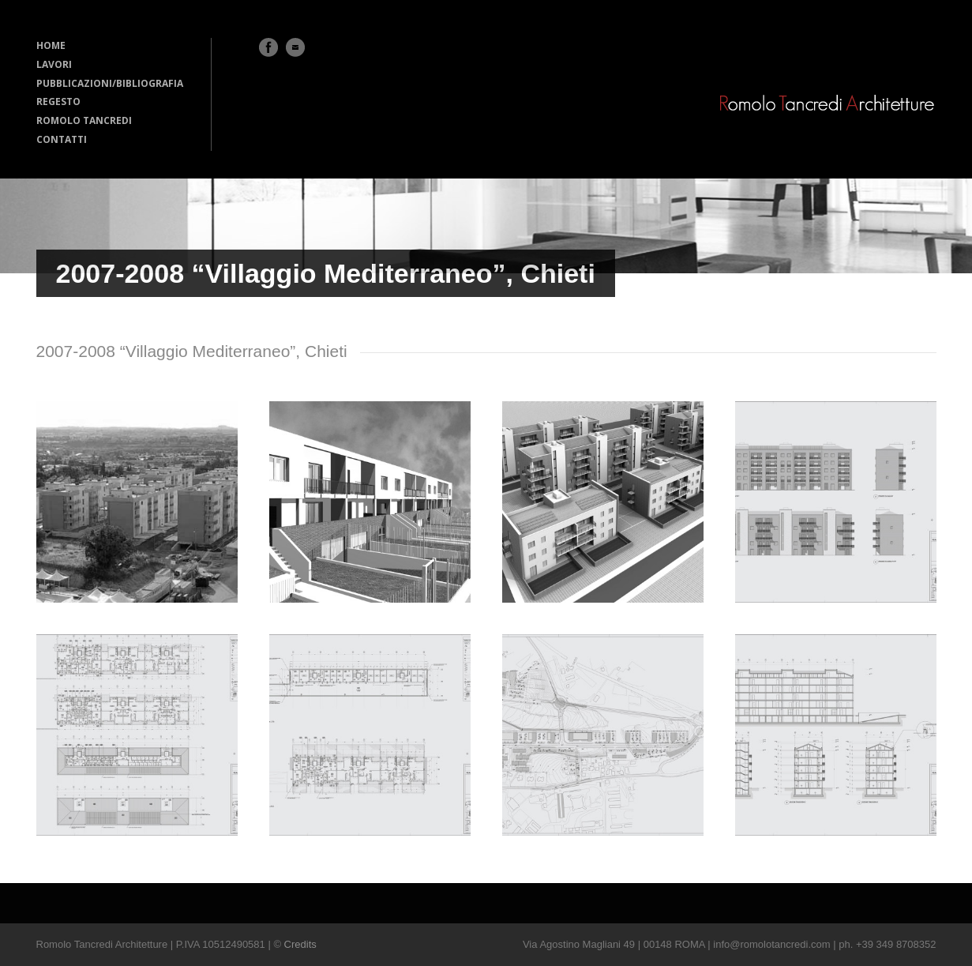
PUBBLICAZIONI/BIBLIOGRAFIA (109, 83)
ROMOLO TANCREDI (84, 120)
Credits (300, 944)
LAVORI (54, 64)
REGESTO (58, 101)
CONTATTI (61, 139)
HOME (51, 45)
